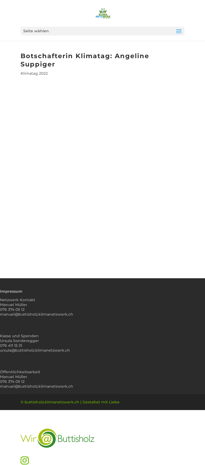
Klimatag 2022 (34, 73)
